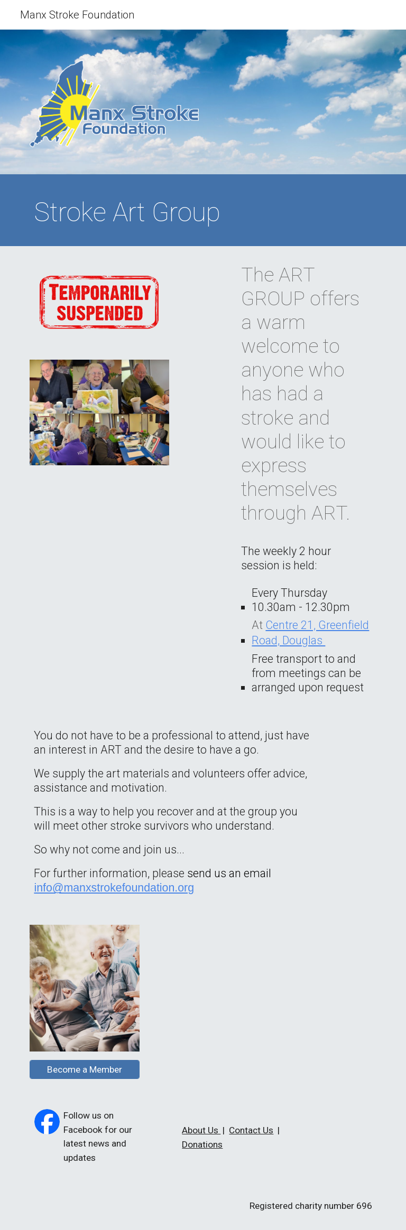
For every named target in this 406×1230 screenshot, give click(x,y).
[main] (203, 212)
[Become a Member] (84, 1069)
